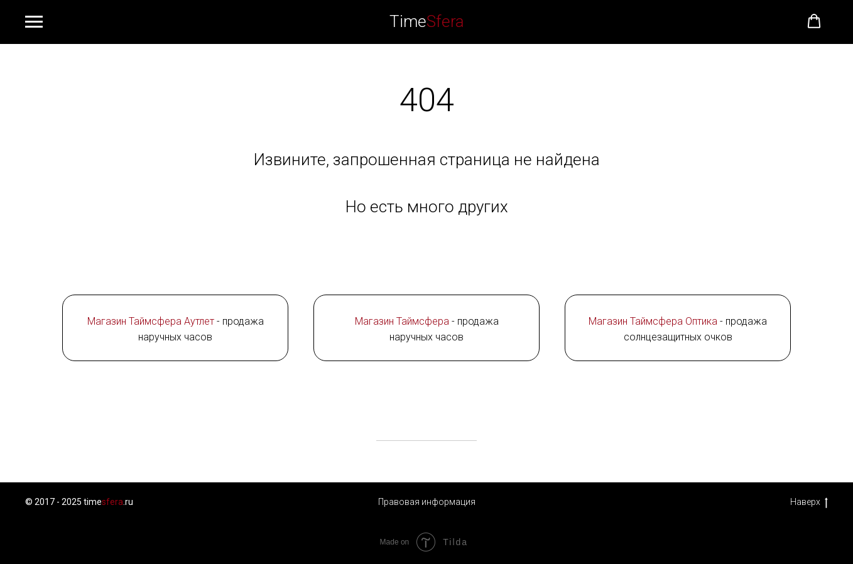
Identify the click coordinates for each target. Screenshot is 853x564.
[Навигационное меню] (34, 22)
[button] (814, 21)
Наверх (809, 502)
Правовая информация (426, 502)
